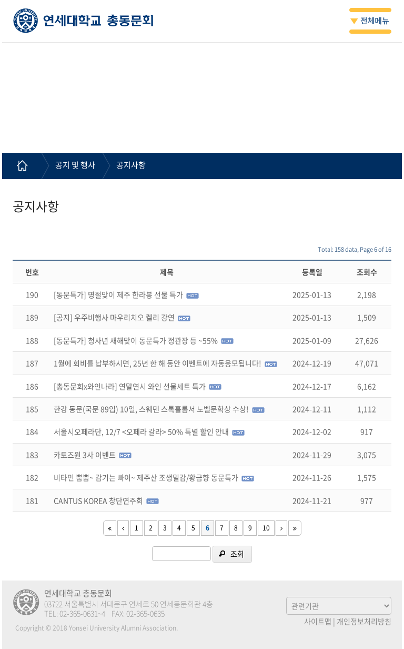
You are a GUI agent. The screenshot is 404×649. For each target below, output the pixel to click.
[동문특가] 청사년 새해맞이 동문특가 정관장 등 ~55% (136, 340)
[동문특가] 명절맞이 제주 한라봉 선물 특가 (118, 294)
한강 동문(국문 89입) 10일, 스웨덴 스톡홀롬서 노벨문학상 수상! (151, 409)
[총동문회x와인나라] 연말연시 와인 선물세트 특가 (130, 386)
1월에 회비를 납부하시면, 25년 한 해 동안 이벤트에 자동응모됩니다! (157, 363)
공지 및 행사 (75, 165)
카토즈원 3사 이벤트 (85, 454)
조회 (237, 553)
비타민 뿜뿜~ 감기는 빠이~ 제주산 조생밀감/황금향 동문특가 (146, 477)
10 (266, 528)
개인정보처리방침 (364, 621)
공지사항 (131, 165)
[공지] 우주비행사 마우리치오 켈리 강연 (114, 317)
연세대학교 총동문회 (83, 20)
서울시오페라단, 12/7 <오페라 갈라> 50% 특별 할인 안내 (141, 431)
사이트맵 (317, 621)
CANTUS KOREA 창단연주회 (98, 500)
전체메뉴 (370, 21)
